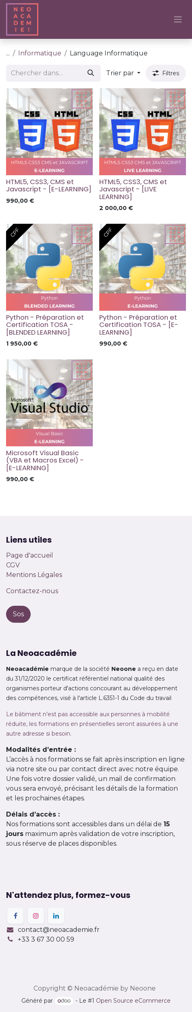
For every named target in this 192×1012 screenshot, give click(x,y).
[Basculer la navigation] (178, 19)
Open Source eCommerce (133, 1000)
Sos (18, 614)
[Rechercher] (91, 73)
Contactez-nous (32, 591)
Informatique (39, 53)
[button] (123, 73)
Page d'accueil (29, 555)
